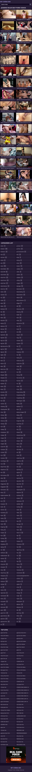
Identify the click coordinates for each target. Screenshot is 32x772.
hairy (3, 570)
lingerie (20, 283)
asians (3, 292)
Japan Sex (3, 727)
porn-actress (20, 378)
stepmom (20, 492)
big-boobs (4, 335)
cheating (4, 406)
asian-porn (4, 277)
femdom (4, 521)
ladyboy (20, 269)
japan (3, 610)
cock (3, 427)
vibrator (20, 590)
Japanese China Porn (21, 632)
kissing (19, 260)
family (3, 518)
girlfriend (4, 553)
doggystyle (4, 487)
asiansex (4, 295)
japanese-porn (5, 622)
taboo (19, 513)
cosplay (3, 435)
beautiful (4, 320)
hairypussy (4, 576)
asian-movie (5, 275)
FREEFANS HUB (20, 738)
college (3, 429)
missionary (20, 309)
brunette (4, 392)
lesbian (20, 275)
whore (19, 616)
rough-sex (20, 421)
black (3, 366)
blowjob (4, 375)
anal (3, 255)
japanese (4, 619)
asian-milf (4, 272)
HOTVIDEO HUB (4, 744)
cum (3, 455)
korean (19, 266)
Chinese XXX (19, 673)
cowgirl (4, 444)
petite (19, 366)
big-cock (4, 341)
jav (2, 624)
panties (19, 349)
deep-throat (5, 467)
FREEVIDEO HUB (20, 730)
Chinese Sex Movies (21, 678)
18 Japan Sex (3, 661)
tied (19, 547)
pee (19, 355)
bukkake (4, 395)
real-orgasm (21, 401)
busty (3, 398)
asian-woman (5, 286)
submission (20, 501)
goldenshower (5, 556)
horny (3, 599)
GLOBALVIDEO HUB (21, 716)
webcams (20, 607)
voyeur (19, 599)
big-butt (4, 338)
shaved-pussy (21, 435)
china (3, 412)
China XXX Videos (4, 635)
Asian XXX (3, 695)
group (3, 561)
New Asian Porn (4, 684)
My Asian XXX (4, 641)
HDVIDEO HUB (4, 724)
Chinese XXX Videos (21, 667)
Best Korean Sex (4, 704)
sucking (20, 507)
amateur (4, 249)
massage (20, 286)
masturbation (21, 295)
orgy (19, 338)
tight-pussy (20, 550)
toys (19, 561)
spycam (19, 472)
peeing (19, 358)
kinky (19, 257)
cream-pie (4, 447)
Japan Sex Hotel (4, 650)
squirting (20, 478)
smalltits (20, 464)
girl (3, 550)
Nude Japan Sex (4, 707)
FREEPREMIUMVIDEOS (22, 733)
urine (19, 587)
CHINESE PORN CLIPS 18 (22, 698)
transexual (20, 570)
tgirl (19, 535)
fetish (3, 524)
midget (19, 303)
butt (3, 401)
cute (3, 464)
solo (19, 467)
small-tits (20, 461)
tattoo (19, 515)
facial (3, 515)
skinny (19, 444)
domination (4, 490)
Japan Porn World (21, 647)
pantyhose (20, 352)
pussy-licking (21, 392)
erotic (3, 498)
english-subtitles (5, 495)
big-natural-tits (5, 346)
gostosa (3, 558)
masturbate (20, 289)
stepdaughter (21, 490)
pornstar (20, 381)
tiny (19, 553)
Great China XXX (20, 652)
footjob (3, 533)
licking (19, 280)
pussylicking (21, 398)
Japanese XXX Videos (21, 641)
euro (3, 501)
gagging (4, 541)
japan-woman (5, 616)
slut (19, 452)
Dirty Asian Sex (20, 736)
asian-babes (5, 269)
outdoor (20, 343)
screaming (20, 424)
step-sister (20, 484)
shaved (19, 432)
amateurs (4, 252)
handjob (4, 579)
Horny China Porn (5, 675)
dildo (3, 478)
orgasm (20, 335)
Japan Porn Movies (21, 644)
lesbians (20, 277)
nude (19, 329)
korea (19, 263)
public (19, 386)
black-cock (4, 369)
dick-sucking (5, 475)
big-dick (4, 343)
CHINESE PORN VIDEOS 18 (23, 687)
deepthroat (4, 470)
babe (3, 303)
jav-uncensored (21, 252)
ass (3, 298)
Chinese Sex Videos (21, 675)
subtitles (20, 504)
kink (19, 255)
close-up (4, 421)
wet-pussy (20, 613)
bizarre (3, 363)
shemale (20, 438)
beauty (3, 323)
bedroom (4, 326)
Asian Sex (19, 658)
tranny (19, 564)
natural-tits (20, 323)
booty (3, 389)
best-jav (4, 329)
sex (19, 427)
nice (19, 326)
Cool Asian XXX (20, 704)
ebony (3, 492)
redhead (20, 406)
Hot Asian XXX (4, 741)
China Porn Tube (4, 647)
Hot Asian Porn (4, 738)
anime (3, 260)
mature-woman (21, 300)
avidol (3, 300)
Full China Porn (20, 655)
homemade (4, 596)
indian (3, 604)
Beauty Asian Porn (5, 713)
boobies (3, 384)
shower (19, 441)
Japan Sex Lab (4, 658)
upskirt (19, 584)
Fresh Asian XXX (4, 718)
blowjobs (4, 378)
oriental (20, 341)
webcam (20, 604)
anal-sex (4, 257)
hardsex (3, 584)
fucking (4, 538)
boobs (3, 386)
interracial (4, 607)
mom (19, 318)
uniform (20, 579)
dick (3, 472)
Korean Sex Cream (5, 698)
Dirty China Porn (4, 681)
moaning (20, 312)
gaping (3, 547)
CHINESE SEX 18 (20, 661)
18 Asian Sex (3, 687)
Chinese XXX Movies (21, 670)
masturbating (21, 292)
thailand (19, 541)
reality (19, 404)
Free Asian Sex (20, 741)
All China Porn (4, 644)
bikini (3, 358)
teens (19, 530)
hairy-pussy (4, 573)
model (19, 315)
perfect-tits (20, 363)
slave (19, 447)
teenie (19, 527)
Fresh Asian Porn (20, 727)
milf (19, 306)
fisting (3, 530)
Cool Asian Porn (20, 664)
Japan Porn (3, 652)
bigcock (4, 352)
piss (19, 372)
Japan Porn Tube (4, 664)
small (19, 455)
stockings (20, 495)
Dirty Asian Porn (20, 707)
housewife (4, 601)
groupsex (4, 567)
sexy (19, 429)
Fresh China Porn (4, 690)
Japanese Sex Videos (21, 635)
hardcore (4, 581)
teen (19, 521)
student (20, 498)
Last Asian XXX (4, 693)
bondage (4, 381)
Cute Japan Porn (20, 684)
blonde (3, 372)
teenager (20, 524)
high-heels (4, 593)
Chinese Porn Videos (5, 710)
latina (19, 272)
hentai (3, 590)
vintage (19, 593)
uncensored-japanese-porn (23, 576)
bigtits (3, 355)
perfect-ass (20, 361)
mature (19, 298)
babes (3, 306)
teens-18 (20, 533)
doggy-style (5, 484)
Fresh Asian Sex (20, 724)
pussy (19, 389)
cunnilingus (4, 461)
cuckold (4, 452)
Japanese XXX (20, 638)
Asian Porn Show (4, 678)
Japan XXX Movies (5, 701)
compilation (5, 432)
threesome (20, 544)
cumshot (4, 458)
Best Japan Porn (4, 670)
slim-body (20, 449)
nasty (19, 320)
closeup (4, 424)
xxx (19, 622)
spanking (20, 470)
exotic (3, 507)
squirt (19, 475)
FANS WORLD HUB (21, 744)
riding (19, 415)
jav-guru (20, 246)
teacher (19, 518)
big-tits (4, 349)
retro (19, 409)
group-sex (4, 564)
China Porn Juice (4, 655)
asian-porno (5, 280)
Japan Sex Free (4, 632)
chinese (4, 415)
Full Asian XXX (20, 721)
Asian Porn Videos (5, 667)
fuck (3, 535)
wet (19, 610)
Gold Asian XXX (20, 710)
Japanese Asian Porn (5, 733)
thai (19, 538)
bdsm (3, 318)
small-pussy (20, 458)
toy (19, 558)
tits (19, 556)
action (3, 246)
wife (19, 619)
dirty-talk (4, 481)
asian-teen (4, 283)
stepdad (19, 487)
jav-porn (20, 249)
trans (19, 567)
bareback (4, 309)
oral (19, 332)
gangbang (4, 544)
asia (3, 263)
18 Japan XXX (4, 638)
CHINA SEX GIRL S (5, 721)
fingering (4, 527)
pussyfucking (21, 395)
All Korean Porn (4, 716)
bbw (3, 315)
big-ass (3, 332)
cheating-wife (5, 409)
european (4, 504)
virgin (19, 596)
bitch (3, 361)
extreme (3, 510)
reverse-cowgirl (21, 412)
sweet (19, 510)
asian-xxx (4, 289)
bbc (3, 312)
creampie (4, 449)
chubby (4, 418)
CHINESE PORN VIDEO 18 (22, 693)
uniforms (20, 581)
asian (3, 266)
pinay (19, 369)
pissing (19, 375)
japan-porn (4, 613)
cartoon (3, 404)
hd (2, 587)
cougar (3, 438)
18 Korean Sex (4, 673)
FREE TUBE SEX (20, 713)
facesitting (4, 513)
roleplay (19, 418)
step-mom (20, 481)
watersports (20, 601)
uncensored (21, 573)
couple (3, 441)
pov (19, 384)
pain (19, 346)
